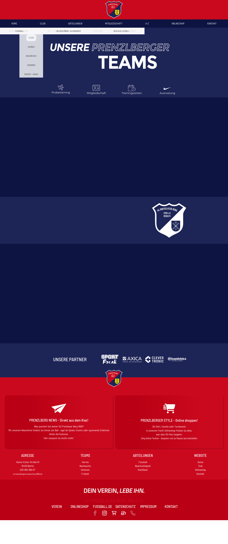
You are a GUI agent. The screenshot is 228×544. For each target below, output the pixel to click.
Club (42, 23)
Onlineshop (178, 23)
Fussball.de (102, 506)
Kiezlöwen (143, 469)
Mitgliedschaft (114, 23)
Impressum (148, 506)
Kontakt (212, 23)
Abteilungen (75, 23)
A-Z (147, 23)
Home (14, 23)
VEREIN (57, 506)
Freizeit (85, 473)
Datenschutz (125, 506)
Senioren (85, 469)
